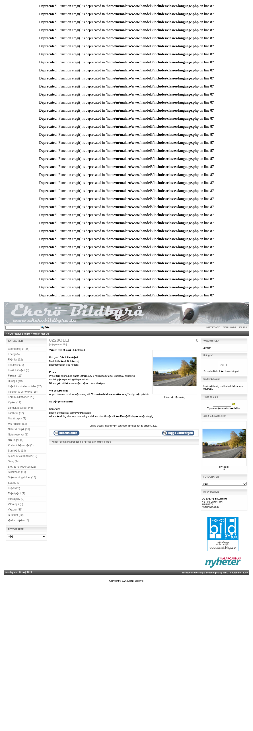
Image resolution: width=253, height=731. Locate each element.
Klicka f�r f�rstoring (174, 396)
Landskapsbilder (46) (20, 407)
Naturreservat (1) (18, 434)
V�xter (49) (15, 509)
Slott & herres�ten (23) (22, 466)
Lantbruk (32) (16, 413)
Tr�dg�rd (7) (16, 493)
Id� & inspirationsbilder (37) (25, 386)
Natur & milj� (22, 334)
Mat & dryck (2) (17, 418)
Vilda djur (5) (15, 504)
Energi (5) (14, 354)
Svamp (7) (14, 482)
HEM (10, 334)
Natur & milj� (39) (19, 429)
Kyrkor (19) (14, 402)
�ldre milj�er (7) (18, 520)
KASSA (243, 327)
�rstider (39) (16, 514)
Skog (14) (14, 461)
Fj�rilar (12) (15, 359)
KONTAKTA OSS (210, 507)
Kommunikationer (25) (21, 397)
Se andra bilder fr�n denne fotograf (221, 371)
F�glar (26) (15, 375)
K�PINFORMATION (212, 502)
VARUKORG (229, 327)
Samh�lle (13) (17, 450)
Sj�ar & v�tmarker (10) (22, 456)
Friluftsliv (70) (16, 365)
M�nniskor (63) (17, 423)
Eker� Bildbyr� (135, 581)
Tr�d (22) (14, 488)
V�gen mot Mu (41, 334)
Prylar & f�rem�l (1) (21, 445)
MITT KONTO (213, 327)
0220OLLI (224, 467)
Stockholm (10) (17, 472)
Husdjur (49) (15, 381)
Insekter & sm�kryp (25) (23, 391)
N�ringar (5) (15, 440)
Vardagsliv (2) (16, 498)
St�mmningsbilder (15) (22, 477)
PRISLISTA (207, 504)
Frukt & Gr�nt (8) (18, 370)
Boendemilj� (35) (18, 348)
